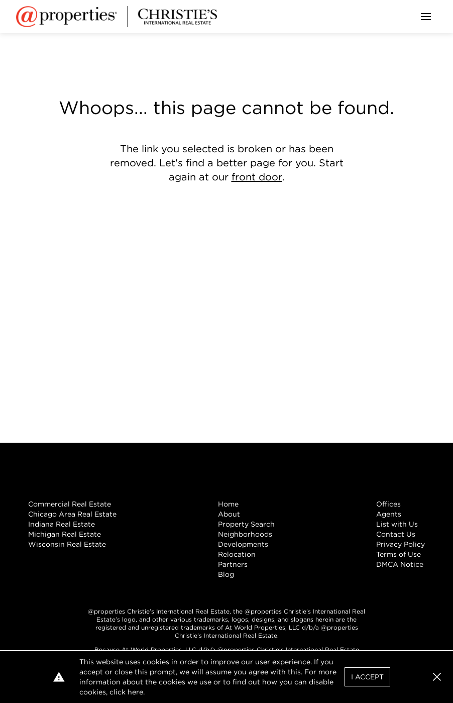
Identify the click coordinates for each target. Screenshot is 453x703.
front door (257, 177)
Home (228, 504)
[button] (437, 677)
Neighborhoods (245, 534)
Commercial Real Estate (69, 504)
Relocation (237, 554)
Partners (233, 564)
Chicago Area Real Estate (72, 514)
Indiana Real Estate (61, 524)
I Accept (367, 677)
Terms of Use (398, 554)
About (229, 514)
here (135, 692)
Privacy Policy (400, 544)
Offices (388, 504)
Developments (243, 544)
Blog (226, 574)
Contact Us (395, 534)
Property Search (246, 524)
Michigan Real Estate (64, 534)
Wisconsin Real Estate (67, 544)
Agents (388, 514)
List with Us (397, 524)
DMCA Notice (399, 564)
